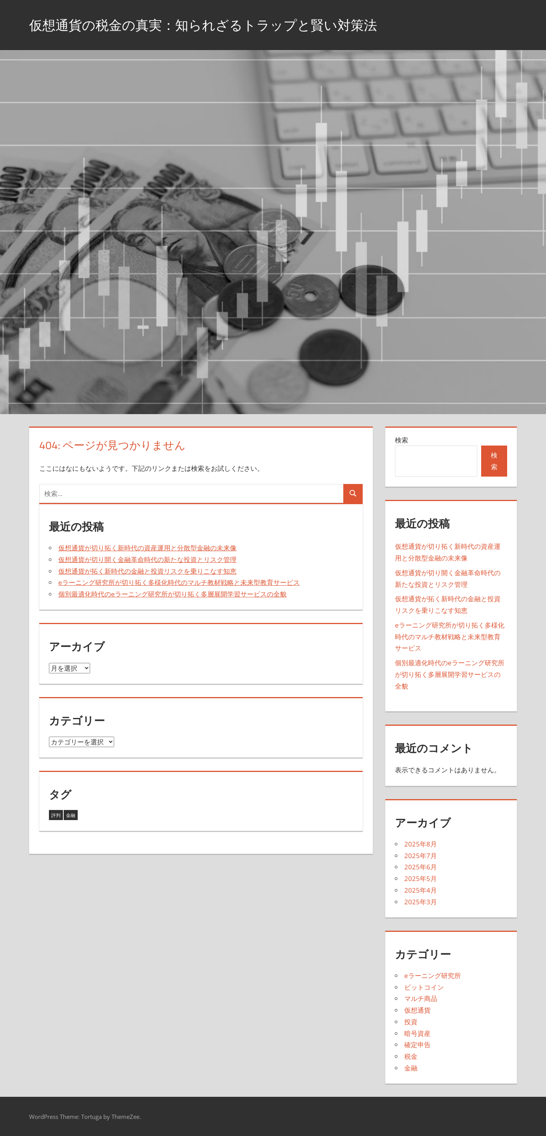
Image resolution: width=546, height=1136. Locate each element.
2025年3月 (420, 901)
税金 (410, 1056)
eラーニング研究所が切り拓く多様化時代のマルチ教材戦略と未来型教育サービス (179, 582)
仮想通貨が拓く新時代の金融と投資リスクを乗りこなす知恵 (147, 571)
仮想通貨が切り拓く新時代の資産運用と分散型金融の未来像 (147, 547)
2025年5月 (420, 878)
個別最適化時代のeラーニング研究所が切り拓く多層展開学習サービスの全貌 (172, 594)
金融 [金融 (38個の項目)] (70, 815)
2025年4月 (420, 890)
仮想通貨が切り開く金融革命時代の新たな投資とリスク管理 (147, 559)
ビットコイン (424, 987)
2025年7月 (420, 855)
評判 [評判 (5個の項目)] (56, 815)
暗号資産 (417, 1033)
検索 (401, 439)
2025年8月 (420, 843)
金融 (410, 1067)
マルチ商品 (420, 998)
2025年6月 (420, 866)
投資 (410, 1021)
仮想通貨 (417, 1010)
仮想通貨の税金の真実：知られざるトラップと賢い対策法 (213, 24)
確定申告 (417, 1044)
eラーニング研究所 (432, 975)
